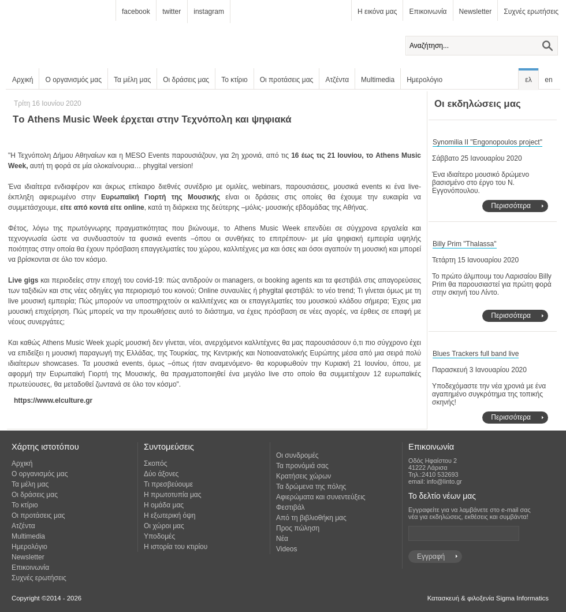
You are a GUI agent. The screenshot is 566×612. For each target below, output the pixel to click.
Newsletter (475, 12)
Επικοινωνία (427, 12)
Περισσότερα (511, 206)
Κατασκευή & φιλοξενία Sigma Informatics (488, 598)
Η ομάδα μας (164, 505)
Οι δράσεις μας (186, 80)
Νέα (282, 539)
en (548, 80)
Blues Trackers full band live (476, 354)
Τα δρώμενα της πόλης (311, 487)
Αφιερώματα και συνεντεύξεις (321, 497)
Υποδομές (159, 536)
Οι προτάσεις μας (287, 80)
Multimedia (377, 80)
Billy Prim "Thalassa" (465, 244)
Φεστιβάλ (290, 507)
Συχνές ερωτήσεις (531, 12)
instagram (208, 12)
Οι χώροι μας (164, 526)
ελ (528, 80)
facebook (136, 12)
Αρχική (22, 80)
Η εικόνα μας (377, 12)
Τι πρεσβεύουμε (168, 484)
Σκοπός (155, 463)
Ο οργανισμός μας (73, 80)
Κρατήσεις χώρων (303, 476)
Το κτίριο (234, 80)
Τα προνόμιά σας (302, 466)
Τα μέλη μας (132, 80)
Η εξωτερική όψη (169, 515)
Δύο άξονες (161, 474)
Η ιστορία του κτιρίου (175, 547)
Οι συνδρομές (297, 455)
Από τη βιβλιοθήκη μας (311, 518)
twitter (171, 12)
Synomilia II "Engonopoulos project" (487, 142)
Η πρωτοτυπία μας (173, 495)
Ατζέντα (337, 80)
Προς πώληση (297, 528)
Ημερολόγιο (424, 80)
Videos (286, 549)
